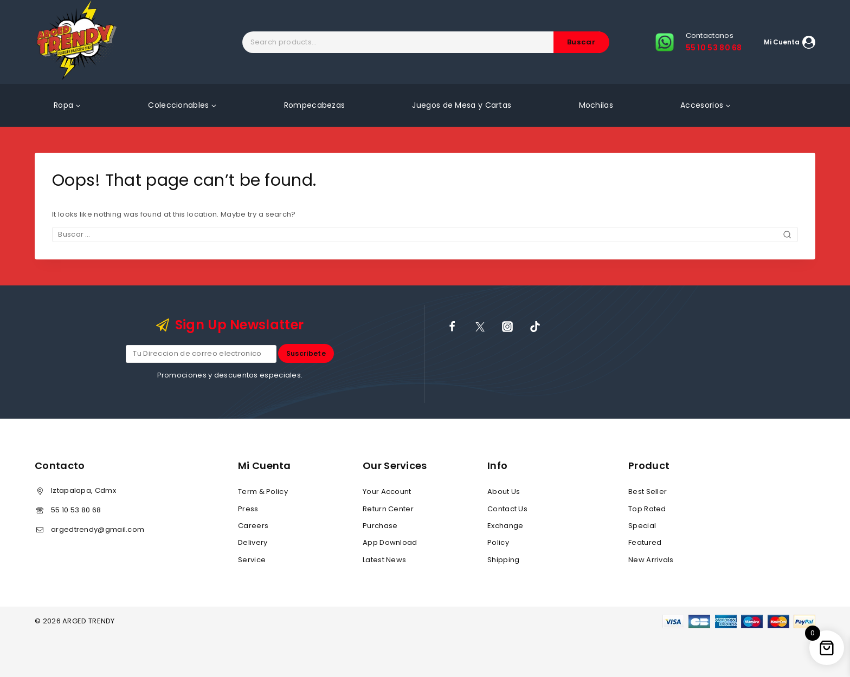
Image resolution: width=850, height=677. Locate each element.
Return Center (388, 509)
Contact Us (507, 509)
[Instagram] (507, 326)
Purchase (380, 525)
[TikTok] (535, 326)
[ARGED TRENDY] (77, 42)
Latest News (384, 560)
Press (248, 509)
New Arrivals (651, 560)
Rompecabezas (314, 105)
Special (642, 525)
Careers (253, 525)
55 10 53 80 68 (76, 510)
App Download (390, 542)
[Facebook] (452, 326)
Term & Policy (263, 491)
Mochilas (596, 105)
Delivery (252, 542)
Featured (644, 542)
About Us (503, 491)
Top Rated (647, 509)
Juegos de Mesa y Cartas (461, 105)
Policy (498, 542)
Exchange (505, 525)
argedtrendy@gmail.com (97, 529)
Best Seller (647, 491)
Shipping (503, 560)
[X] (480, 326)
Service (252, 560)
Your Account (387, 491)
